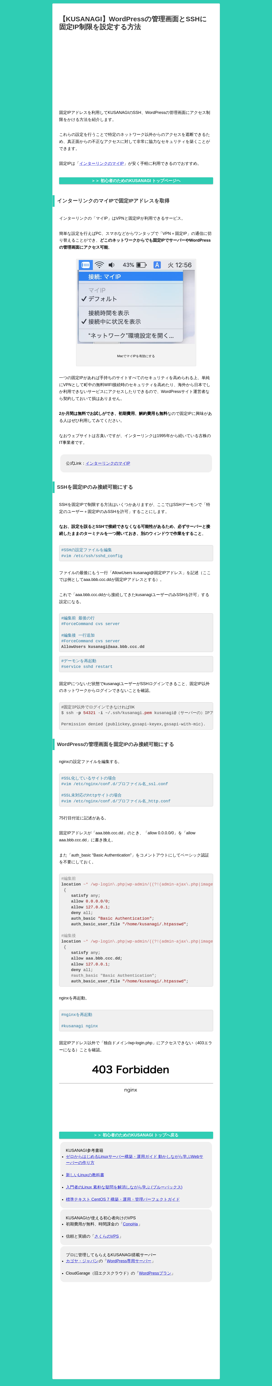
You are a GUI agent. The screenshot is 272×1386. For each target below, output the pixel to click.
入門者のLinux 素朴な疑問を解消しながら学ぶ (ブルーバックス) (124, 1187)
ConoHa (130, 1224)
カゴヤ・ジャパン (82, 1261)
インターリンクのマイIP (101, 163)
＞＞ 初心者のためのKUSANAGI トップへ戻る (135, 1135)
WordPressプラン (155, 1273)
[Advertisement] (136, 69)
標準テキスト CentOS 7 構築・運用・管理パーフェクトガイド (123, 1199)
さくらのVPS (106, 1236)
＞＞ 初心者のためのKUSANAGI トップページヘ (136, 180)
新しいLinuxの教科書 (85, 1175)
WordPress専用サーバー (129, 1261)
